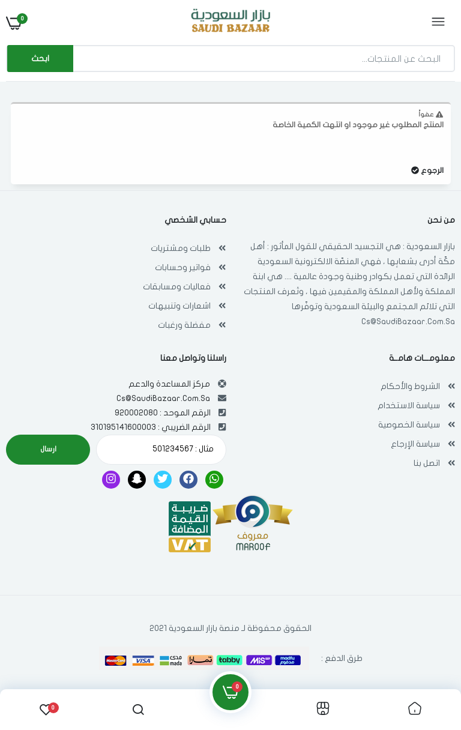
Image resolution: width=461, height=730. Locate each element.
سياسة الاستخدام (409, 405)
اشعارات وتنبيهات (179, 305)
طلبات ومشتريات (181, 248)
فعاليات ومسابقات (177, 286)
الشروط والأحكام (410, 386)
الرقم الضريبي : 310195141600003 (151, 427)
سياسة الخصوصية (409, 424)
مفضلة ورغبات (184, 325)
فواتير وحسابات (183, 267)
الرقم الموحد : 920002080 (163, 412)
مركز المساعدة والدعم (169, 383)
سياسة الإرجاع (415, 443)
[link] (415, 709)
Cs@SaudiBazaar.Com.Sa (408, 321)
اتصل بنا (427, 463)
